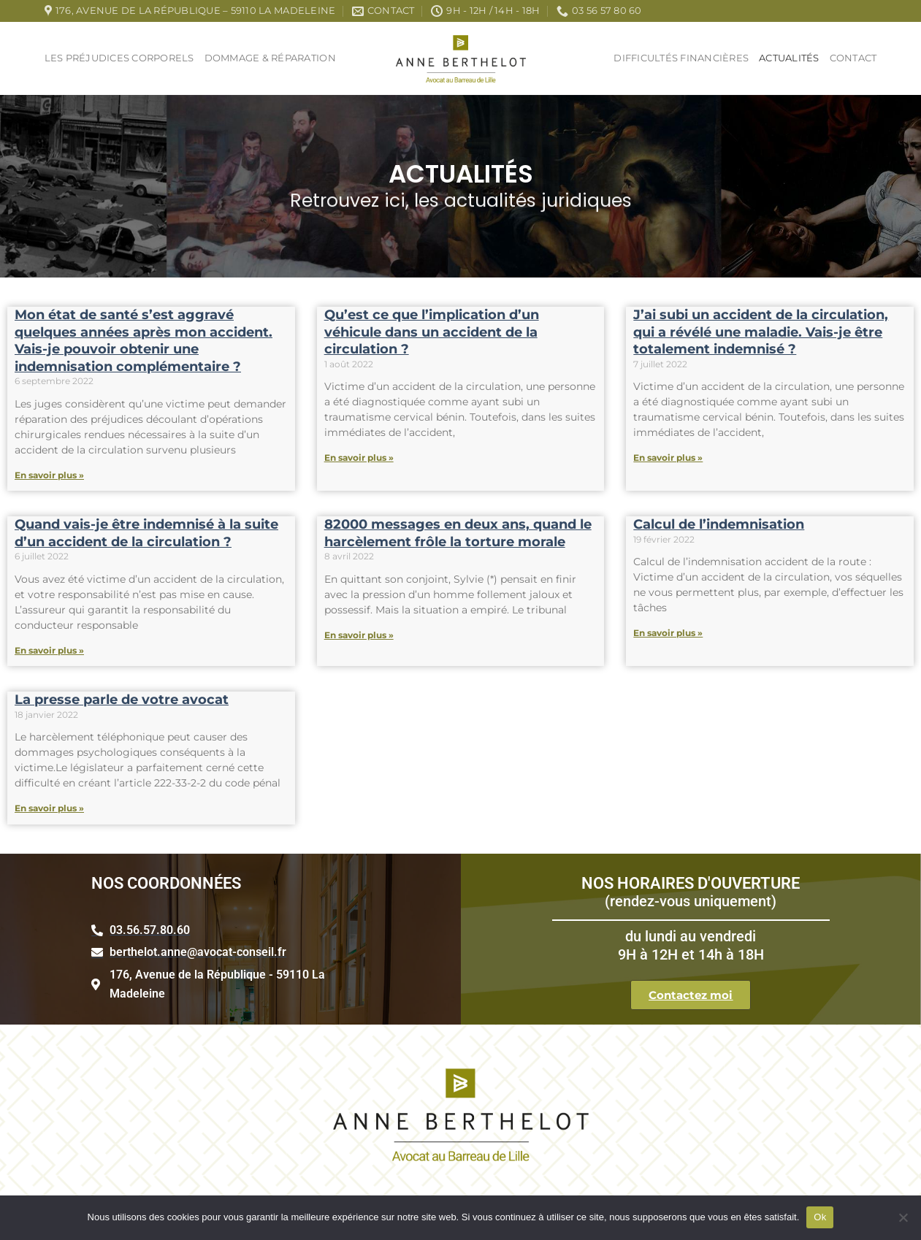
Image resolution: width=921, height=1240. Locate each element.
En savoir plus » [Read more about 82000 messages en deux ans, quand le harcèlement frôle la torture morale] (359, 634)
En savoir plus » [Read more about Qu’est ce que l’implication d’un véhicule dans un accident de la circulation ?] (359, 457)
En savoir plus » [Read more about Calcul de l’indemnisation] (668, 632)
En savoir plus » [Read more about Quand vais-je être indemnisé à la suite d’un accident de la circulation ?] (49, 650)
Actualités (789, 58)
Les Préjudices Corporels (119, 58)
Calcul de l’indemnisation (718, 524)
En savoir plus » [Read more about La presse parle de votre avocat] (49, 808)
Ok (820, 1217)
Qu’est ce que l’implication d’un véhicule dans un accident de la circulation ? (431, 332)
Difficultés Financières (681, 58)
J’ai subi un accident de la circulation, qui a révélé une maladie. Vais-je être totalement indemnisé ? (760, 332)
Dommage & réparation (270, 58)
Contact (853, 58)
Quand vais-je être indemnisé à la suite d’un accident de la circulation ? (146, 532)
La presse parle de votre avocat (122, 700)
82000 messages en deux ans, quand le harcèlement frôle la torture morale (458, 532)
